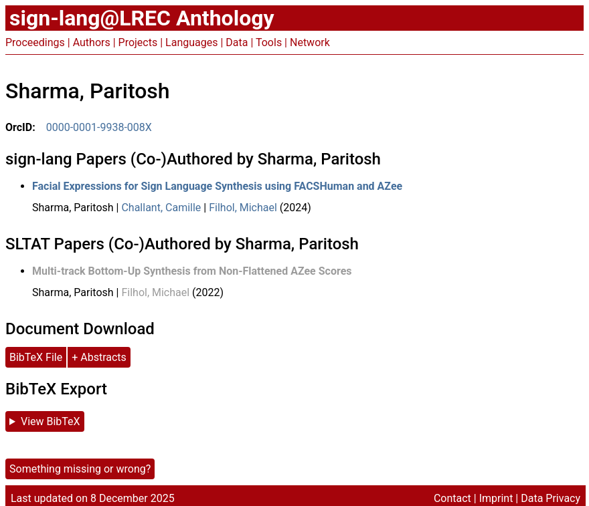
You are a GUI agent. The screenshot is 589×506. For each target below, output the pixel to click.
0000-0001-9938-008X (99, 127)
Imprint (496, 498)
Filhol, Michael (243, 207)
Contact (452, 498)
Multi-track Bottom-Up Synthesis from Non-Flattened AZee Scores (192, 271)
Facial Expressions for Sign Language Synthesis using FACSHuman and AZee (217, 186)
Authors (91, 42)
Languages (191, 42)
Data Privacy (550, 498)
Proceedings (35, 42)
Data (237, 42)
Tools (269, 42)
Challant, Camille (161, 207)
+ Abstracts (99, 357)
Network (310, 42)
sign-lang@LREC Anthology (141, 18)
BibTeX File (35, 357)
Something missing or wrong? (80, 469)
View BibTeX (50, 421)
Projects (138, 42)
